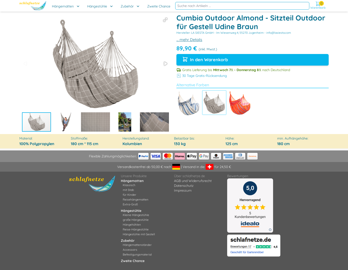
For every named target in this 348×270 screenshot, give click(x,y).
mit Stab (128, 190)
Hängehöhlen (132, 224)
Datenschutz (184, 185)
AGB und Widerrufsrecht (193, 181)
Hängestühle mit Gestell (139, 234)
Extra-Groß (130, 204)
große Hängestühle (136, 220)
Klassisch (129, 185)
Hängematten (63, 6)
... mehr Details (189, 39)
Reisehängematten (135, 199)
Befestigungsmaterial (137, 254)
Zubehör (127, 6)
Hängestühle (97, 6)
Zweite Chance (158, 6)
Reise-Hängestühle (136, 229)
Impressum (183, 190)
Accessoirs (130, 249)
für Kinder (129, 194)
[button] (165, 20)
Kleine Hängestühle (136, 215)
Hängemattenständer (137, 245)
